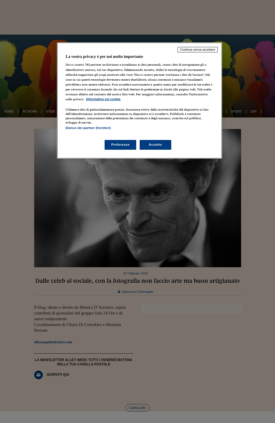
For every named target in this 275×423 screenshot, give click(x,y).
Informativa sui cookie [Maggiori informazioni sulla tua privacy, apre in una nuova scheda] (103, 99)
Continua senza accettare (197, 49)
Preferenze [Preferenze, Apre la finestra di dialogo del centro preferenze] (120, 144)
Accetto (155, 144)
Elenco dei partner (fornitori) (88, 128)
